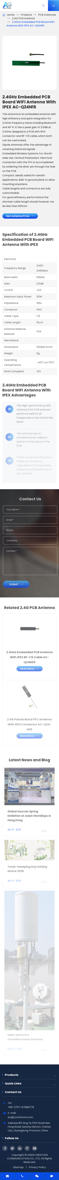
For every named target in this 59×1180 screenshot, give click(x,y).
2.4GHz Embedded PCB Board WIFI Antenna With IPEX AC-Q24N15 (30, 23)
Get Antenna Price (20, 216)
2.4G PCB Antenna (23, 18)
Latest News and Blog (29, 761)
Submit (18, 584)
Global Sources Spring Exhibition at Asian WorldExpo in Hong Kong (29, 813)
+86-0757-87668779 (21, 1107)
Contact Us (13, 1092)
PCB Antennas (47, 15)
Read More (29, 667)
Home (10, 15)
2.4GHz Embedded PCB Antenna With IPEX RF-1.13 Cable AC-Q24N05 (29, 655)
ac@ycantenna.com (20, 1117)
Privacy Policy (37, 1167)
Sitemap (18, 1167)
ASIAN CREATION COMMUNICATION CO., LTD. (27, 1156)
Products (26, 15)
